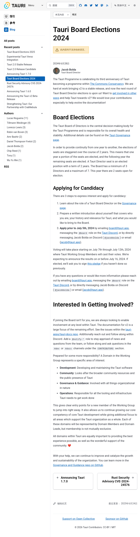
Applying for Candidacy (78, 188)
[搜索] (61, 5)
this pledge (94, 263)
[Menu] (34, 5)
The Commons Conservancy (107, 83)
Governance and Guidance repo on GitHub (78, 465)
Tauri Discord (110, 232)
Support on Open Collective (78, 518)
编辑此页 (60, 503)
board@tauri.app (119, 228)
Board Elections (73, 117)
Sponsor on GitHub (116, 518)
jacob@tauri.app (70, 242)
